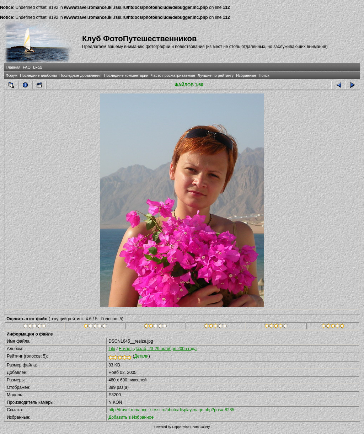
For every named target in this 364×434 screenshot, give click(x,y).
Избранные (246, 75)
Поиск (264, 75)
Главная (13, 67)
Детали (141, 356)
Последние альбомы (38, 75)
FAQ (27, 67)
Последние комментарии (126, 75)
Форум (11, 75)
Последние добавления (80, 75)
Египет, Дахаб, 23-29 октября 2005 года (158, 348)
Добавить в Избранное (131, 417)
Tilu (111, 348)
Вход (37, 67)
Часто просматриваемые (173, 75)
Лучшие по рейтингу (216, 75)
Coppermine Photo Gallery (191, 427)
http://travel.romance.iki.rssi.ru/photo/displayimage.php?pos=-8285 (171, 409)
